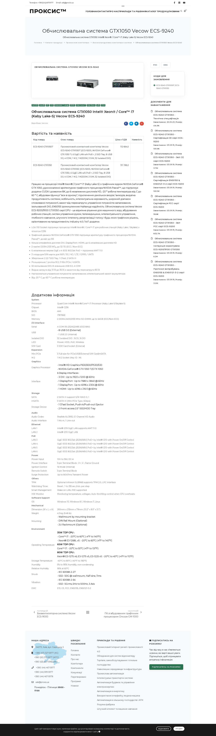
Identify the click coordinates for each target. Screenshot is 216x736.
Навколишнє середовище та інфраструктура (119, 669)
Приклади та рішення (129, 11)
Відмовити (163, 728)
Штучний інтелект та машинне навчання (117, 709)
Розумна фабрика (106, 704)
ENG (166, 65)
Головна (83, 11)
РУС (155, 65)
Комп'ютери (77, 663)
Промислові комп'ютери (77, 43)
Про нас (109, 11)
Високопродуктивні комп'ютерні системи (112, 43)
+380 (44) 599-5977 (43, 672)
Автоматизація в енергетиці (110, 691)
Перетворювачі (78, 677)
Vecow (45, 123)
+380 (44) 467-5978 (43, 676)
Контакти (96, 11)
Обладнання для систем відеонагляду (116, 656)
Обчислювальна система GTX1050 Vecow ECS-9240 (158, 43)
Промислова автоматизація (110, 673)
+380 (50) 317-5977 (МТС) (46, 657)
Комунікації (76, 672)
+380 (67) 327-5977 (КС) (46, 653)
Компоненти (77, 668)
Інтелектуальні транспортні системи (115, 678)
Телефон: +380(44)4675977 (41, 3)
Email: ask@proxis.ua (65, 3)
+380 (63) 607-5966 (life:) (46, 662)
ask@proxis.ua (42, 682)
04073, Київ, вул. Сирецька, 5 (50, 647)
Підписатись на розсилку (166, 667)
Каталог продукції (155, 11)
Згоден (178, 728)
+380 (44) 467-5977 (45, 667)
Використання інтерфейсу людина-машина (118, 695)
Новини (173, 11)
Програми (76, 681)
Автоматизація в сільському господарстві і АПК (120, 700)
